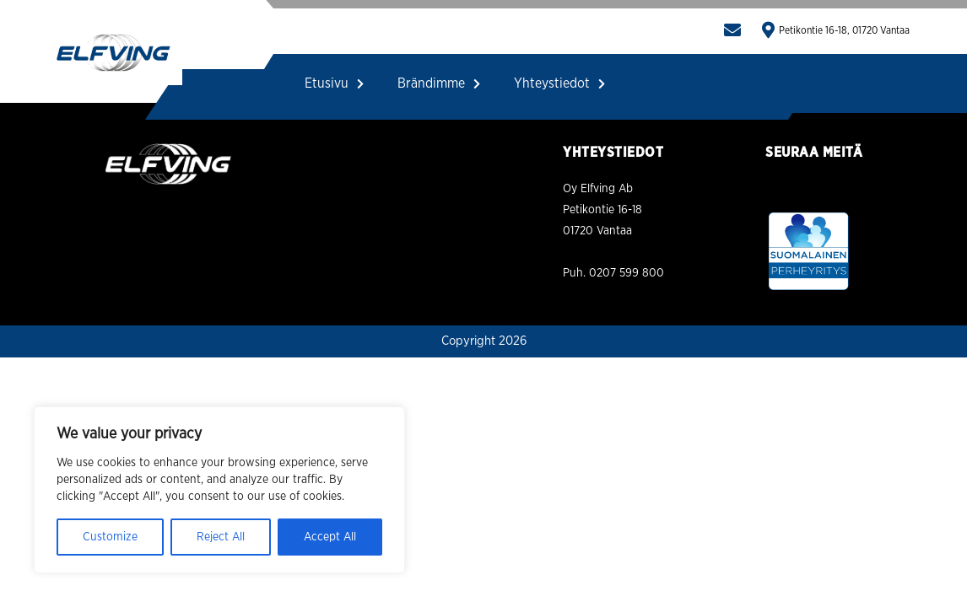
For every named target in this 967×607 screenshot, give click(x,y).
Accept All (330, 537)
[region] (219, 489)
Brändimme (438, 83)
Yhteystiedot (559, 83)
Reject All (221, 537)
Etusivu (334, 83)
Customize (110, 537)
